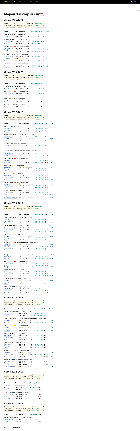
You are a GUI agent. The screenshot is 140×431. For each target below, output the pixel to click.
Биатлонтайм (9, 2)
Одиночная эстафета (10, 366)
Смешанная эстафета (10, 197)
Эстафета (7, 50)
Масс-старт (7, 128)
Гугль (138, 9)
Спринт (6, 36)
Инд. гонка (7, 66)
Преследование (8, 41)
